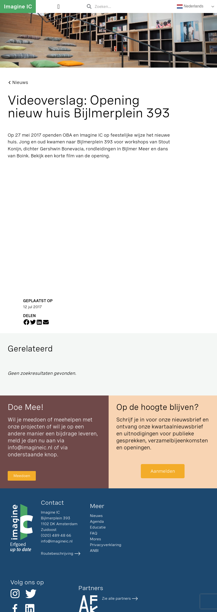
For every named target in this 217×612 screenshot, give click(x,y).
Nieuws (96, 515)
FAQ (93, 533)
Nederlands (190, 6)
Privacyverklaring (105, 544)
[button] (58, 6)
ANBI (94, 550)
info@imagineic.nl (30, 447)
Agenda (97, 521)
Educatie (98, 527)
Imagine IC (18, 6)
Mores (95, 539)
